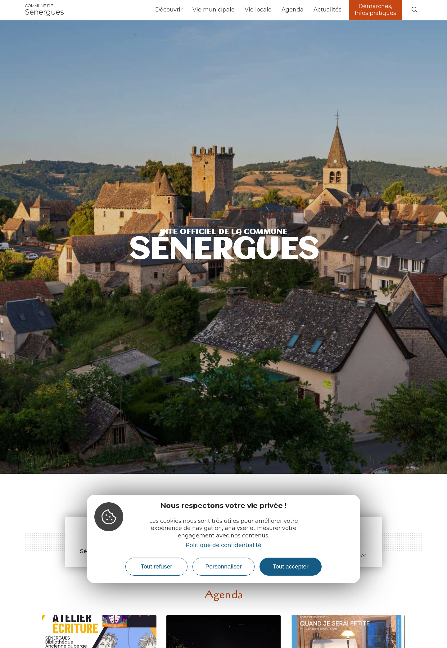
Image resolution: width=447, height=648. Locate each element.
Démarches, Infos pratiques (375, 9)
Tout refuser (156, 566)
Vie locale (258, 9)
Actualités (327, 9)
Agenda (293, 9)
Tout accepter (290, 566)
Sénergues (44, 10)
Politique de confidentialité (223, 545)
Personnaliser (223, 566)
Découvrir (169, 9)
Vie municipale (213, 9)
